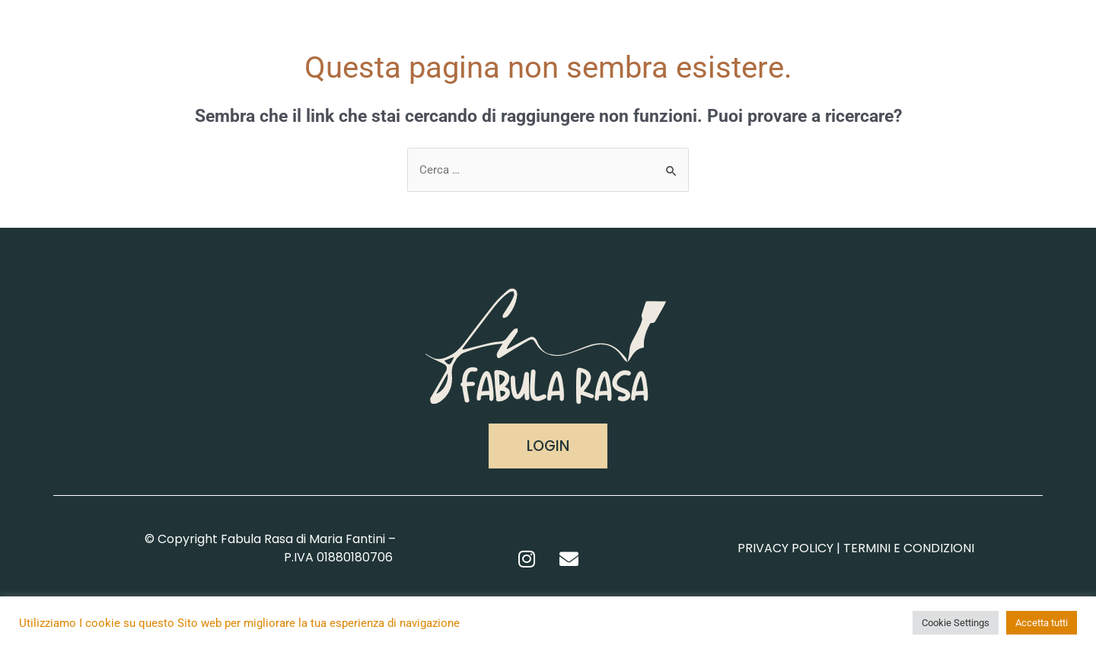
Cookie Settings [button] (955, 622)
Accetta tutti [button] (1041, 622)
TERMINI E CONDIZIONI (908, 548)
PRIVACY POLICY (785, 548)
